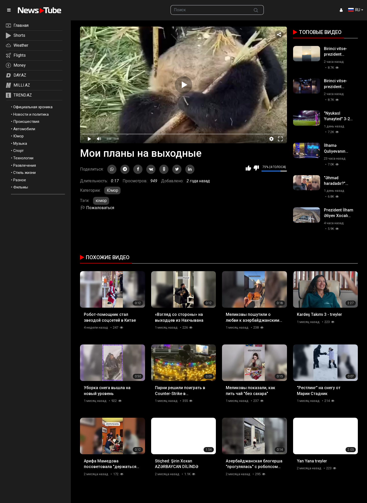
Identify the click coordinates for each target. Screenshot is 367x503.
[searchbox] (209, 10)
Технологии (23, 158)
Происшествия (26, 121)
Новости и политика (31, 114)
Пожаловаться (97, 207)
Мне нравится (248, 168)
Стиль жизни (24, 172)
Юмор (18, 136)
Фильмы (20, 187)
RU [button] (354, 9)
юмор (101, 200)
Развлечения (24, 165)
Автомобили (24, 129)
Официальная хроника (33, 107)
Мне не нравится (256, 168)
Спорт (18, 150)
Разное (19, 180)
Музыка (20, 143)
